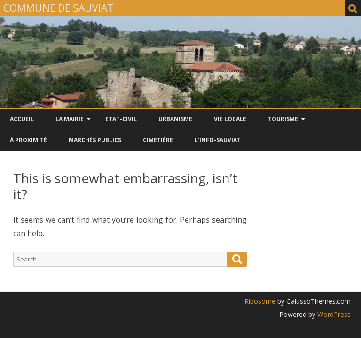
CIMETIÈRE (158, 140)
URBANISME (175, 119)
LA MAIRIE (69, 119)
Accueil (22, 119)
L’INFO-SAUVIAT (218, 140)
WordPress (333, 314)
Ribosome (259, 301)
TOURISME (283, 119)
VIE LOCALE (230, 119)
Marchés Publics (95, 140)
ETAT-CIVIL (121, 119)
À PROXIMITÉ (28, 140)
